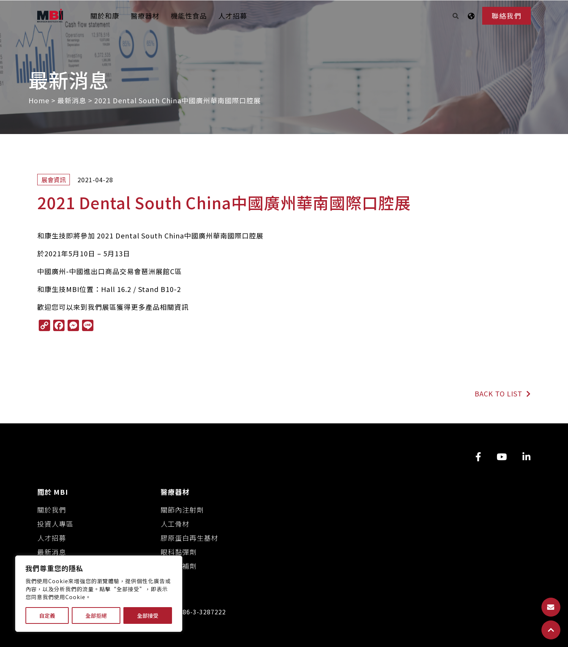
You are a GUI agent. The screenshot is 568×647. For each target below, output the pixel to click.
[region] (98, 593)
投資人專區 (55, 524)
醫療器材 (145, 16)
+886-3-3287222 (200, 611)
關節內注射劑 (182, 509)
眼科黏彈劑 (179, 552)
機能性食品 (189, 16)
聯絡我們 (506, 16)
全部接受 (147, 615)
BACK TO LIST (503, 393)
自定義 (47, 615)
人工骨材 (175, 524)
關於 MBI (52, 492)
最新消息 (71, 100)
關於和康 (104, 16)
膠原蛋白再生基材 (189, 538)
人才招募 (232, 16)
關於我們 (51, 509)
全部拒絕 (96, 615)
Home (38, 100)
